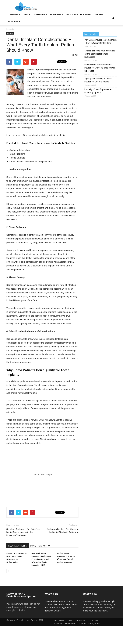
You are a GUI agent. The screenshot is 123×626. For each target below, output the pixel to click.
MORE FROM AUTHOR (40, 546)
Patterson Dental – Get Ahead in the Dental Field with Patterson (62, 531)
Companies (14, 14)
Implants (10, 33)
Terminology (39, 14)
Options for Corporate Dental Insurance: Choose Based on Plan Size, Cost (100, 67)
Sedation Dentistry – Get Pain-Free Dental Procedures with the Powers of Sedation (23, 532)
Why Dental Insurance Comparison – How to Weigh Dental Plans (100, 41)
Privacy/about (15, 21)
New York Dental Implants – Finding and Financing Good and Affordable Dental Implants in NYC (41, 559)
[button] (113, 18)
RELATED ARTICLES (17, 546)
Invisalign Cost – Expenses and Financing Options (98, 91)
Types (26, 14)
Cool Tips (98, 14)
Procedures (56, 14)
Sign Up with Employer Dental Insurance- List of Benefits (98, 80)
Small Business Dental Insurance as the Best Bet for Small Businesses (99, 54)
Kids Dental (85, 14)
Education (72, 14)
